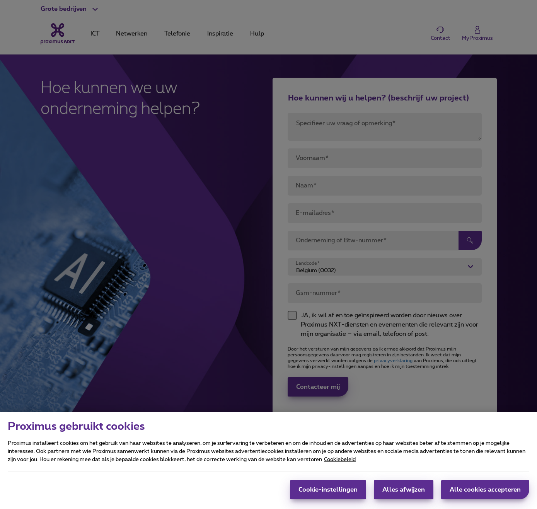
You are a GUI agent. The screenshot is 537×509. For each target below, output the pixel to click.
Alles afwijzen (403, 495)
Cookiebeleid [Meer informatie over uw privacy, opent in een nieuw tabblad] (340, 465)
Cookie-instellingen (328, 495)
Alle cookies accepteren (485, 495)
